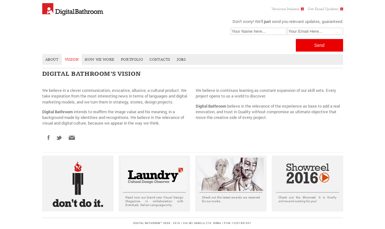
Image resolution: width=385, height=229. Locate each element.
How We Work (100, 59)
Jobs (181, 59)
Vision (72, 59)
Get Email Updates (323, 9)
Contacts (159, 59)
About (52, 59)
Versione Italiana (285, 9)
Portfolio (132, 59)
